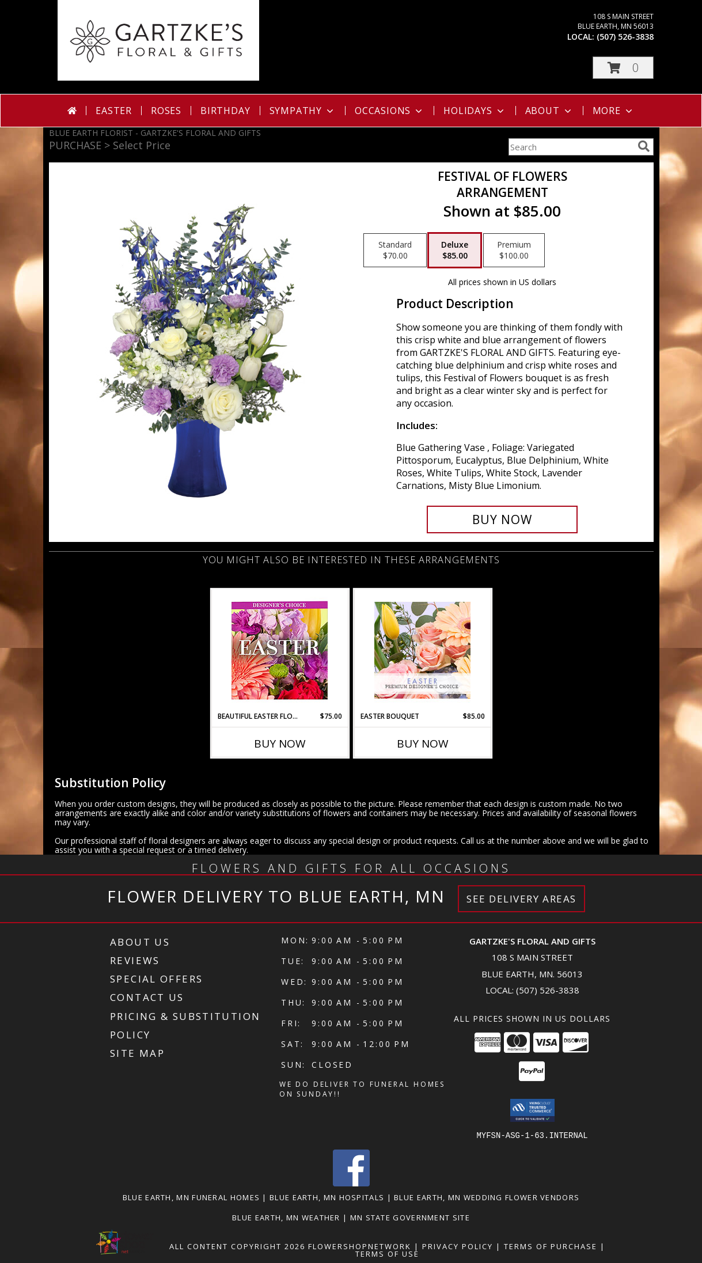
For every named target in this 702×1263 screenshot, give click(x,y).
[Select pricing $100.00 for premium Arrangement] (514, 250)
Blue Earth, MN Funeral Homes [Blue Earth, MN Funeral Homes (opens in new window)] (191, 1197)
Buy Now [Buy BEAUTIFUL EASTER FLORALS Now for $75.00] (280, 743)
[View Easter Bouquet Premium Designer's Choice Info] (422, 650)
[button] (623, 67)
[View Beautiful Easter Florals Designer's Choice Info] (280, 650)
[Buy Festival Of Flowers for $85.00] (502, 519)
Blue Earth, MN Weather (286, 1217)
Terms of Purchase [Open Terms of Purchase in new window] (550, 1246)
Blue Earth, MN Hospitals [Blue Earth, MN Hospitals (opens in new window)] (327, 1197)
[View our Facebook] (351, 1182)
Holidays (474, 110)
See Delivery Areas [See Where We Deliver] (521, 898)
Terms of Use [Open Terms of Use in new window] (387, 1253)
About (549, 110)
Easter (114, 110)
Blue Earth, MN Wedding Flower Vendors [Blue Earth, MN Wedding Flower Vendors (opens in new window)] (486, 1197)
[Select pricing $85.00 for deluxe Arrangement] (454, 250)
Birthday (225, 110)
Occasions (389, 110)
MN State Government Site (410, 1217)
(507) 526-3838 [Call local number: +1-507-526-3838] (625, 36)
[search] (644, 146)
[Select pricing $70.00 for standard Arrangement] (395, 250)
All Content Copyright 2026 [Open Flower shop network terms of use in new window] (237, 1246)
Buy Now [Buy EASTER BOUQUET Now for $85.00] (423, 743)
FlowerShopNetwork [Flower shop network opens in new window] (359, 1246)
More (614, 110)
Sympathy (303, 110)
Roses (166, 110)
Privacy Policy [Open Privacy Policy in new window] (457, 1246)
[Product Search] (570, 147)
